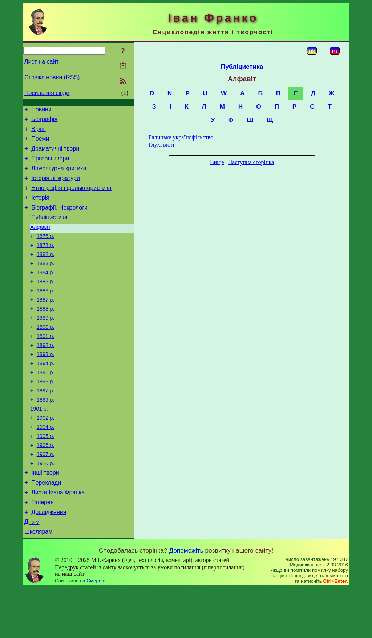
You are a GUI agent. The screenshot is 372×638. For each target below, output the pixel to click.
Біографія (44, 121)
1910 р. (45, 506)
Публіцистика (49, 230)
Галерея (42, 549)
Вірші (38, 132)
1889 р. (45, 343)
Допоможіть (186, 600)
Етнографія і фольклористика (71, 198)
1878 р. (45, 261)
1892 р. (45, 373)
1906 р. (45, 486)
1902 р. (45, 455)
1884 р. (45, 292)
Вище (217, 162)
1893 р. (45, 384)
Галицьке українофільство (181, 137)
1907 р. (45, 496)
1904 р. (45, 465)
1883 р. (45, 282)
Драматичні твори (55, 154)
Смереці (95, 631)
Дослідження (48, 560)
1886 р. (45, 312)
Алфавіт (40, 241)
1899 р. (45, 435)
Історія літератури (55, 187)
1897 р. (45, 424)
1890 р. (45, 353)
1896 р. (45, 414)
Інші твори (45, 516)
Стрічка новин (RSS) (52, 77)
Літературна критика (58, 176)
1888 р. (45, 333)
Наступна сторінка (251, 162)
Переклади (46, 527)
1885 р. (45, 302)
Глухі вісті (161, 144)
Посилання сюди (46, 93)
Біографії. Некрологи (59, 219)
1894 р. (45, 394)
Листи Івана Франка (58, 538)
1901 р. (39, 445)
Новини (41, 110)
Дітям (31, 571)
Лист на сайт (41, 62)
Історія (40, 209)
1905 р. (45, 475)
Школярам (38, 582)
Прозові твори (50, 165)
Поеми (40, 143)
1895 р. (45, 404)
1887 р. (45, 323)
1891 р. (45, 363)
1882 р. (45, 272)
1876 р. (45, 251)
